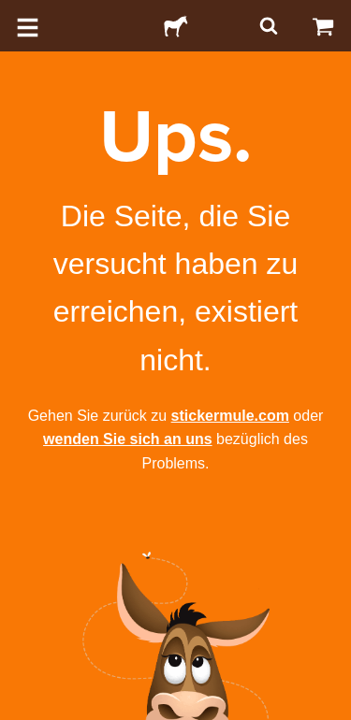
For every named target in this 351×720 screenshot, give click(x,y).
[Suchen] (267, 25)
